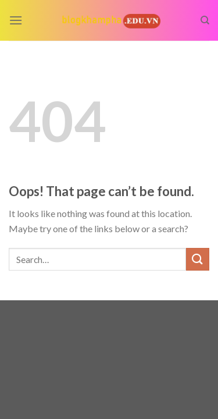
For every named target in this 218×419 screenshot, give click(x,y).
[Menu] (16, 20)
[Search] (205, 20)
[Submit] (197, 259)
